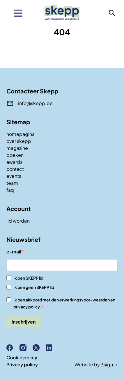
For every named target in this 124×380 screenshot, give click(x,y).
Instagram (25, 347)
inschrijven (24, 322)
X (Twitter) (38, 347)
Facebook (12, 347)
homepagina (20, 134)
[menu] (18, 13)
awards (14, 162)
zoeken (112, 13)
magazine (17, 148)
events (13, 176)
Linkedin (51, 347)
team (12, 183)
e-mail (13, 251)
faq (10, 190)
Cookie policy (21, 357)
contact (15, 169)
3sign (107, 364)
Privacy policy (22, 364)
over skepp (18, 141)
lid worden (18, 221)
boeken (15, 155)
